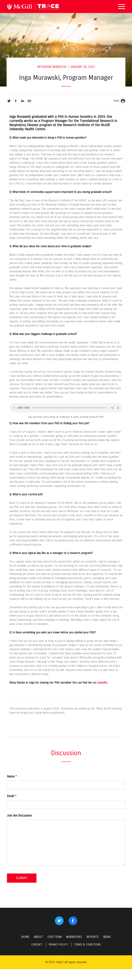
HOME (25, 936)
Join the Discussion (19, 815)
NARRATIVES (74, 936)
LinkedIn (102, 682)
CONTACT (36, 944)
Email (11, 796)
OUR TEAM (54, 936)
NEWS (107, 936)
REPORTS (92, 936)
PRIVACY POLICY (58, 944)
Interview (44, 67)
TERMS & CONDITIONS (87, 944)
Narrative (59, 67)
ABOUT (38, 936)
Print (116, 100)
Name (12, 776)
